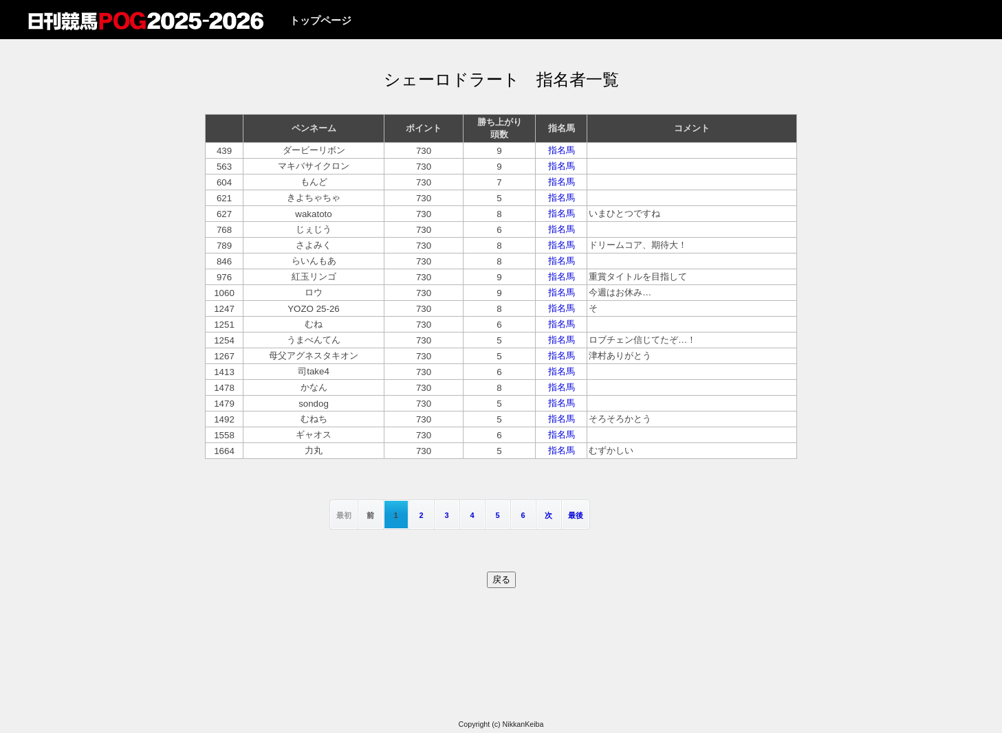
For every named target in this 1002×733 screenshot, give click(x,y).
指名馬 (561, 150)
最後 (575, 515)
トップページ (320, 20)
